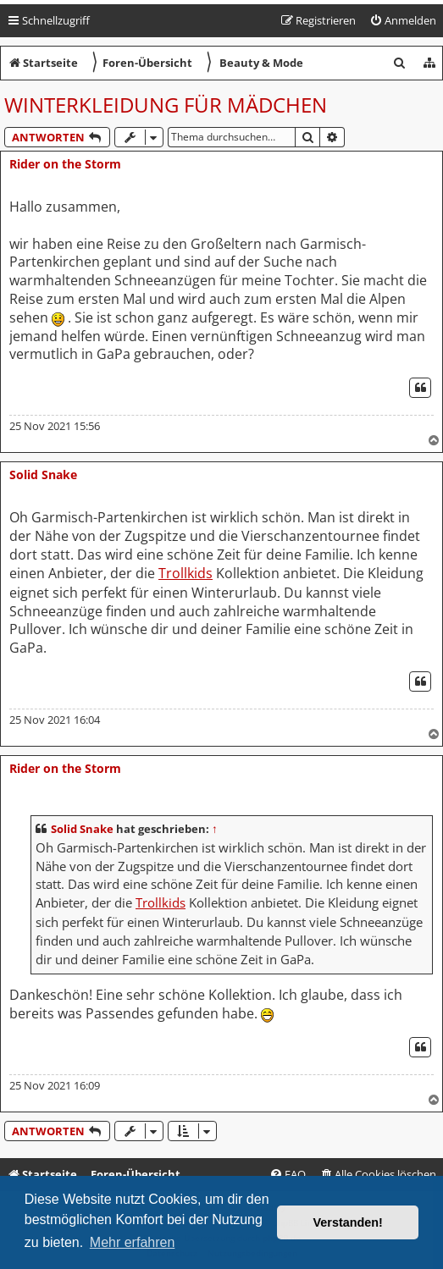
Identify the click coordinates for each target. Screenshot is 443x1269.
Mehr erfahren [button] (132, 1242)
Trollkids (185, 573)
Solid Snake (43, 474)
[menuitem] (403, 20)
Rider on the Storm (65, 164)
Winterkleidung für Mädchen (165, 105)
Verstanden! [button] (348, 1222)
